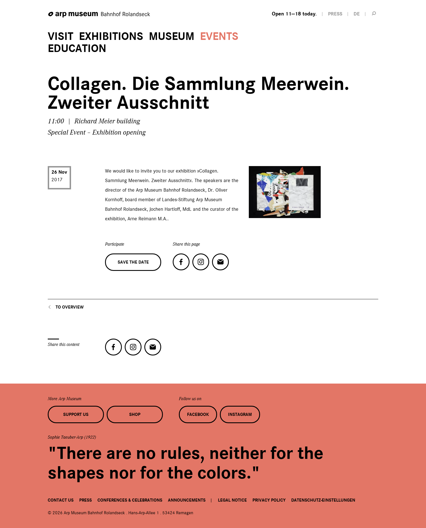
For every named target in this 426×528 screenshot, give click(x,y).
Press (85, 500)
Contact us (61, 500)
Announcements (187, 500)
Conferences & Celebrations (129, 500)
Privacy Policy (269, 500)
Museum (171, 36)
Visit (60, 36)
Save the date (133, 262)
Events (219, 36)
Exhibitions (111, 36)
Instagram (240, 414)
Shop (134, 414)
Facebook (198, 414)
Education (77, 48)
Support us (75, 414)
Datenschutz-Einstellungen (323, 500)
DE (357, 14)
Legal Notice (232, 500)
